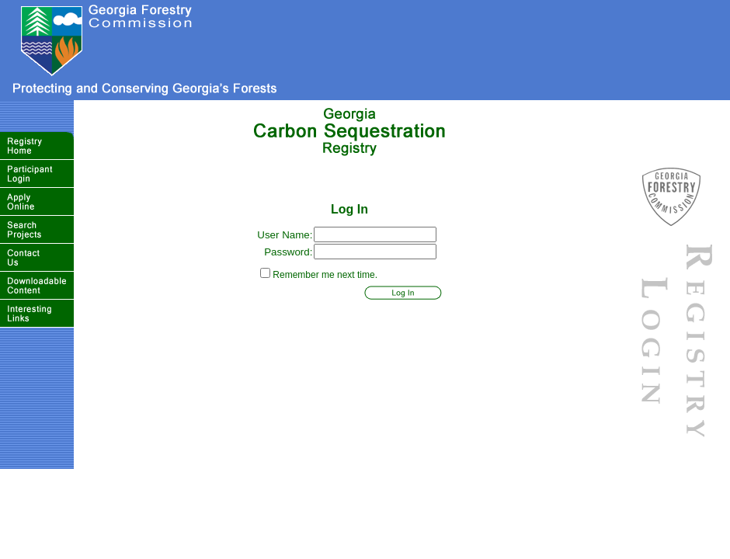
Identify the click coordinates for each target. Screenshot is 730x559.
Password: (288, 252)
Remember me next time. (325, 274)
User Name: (284, 235)
